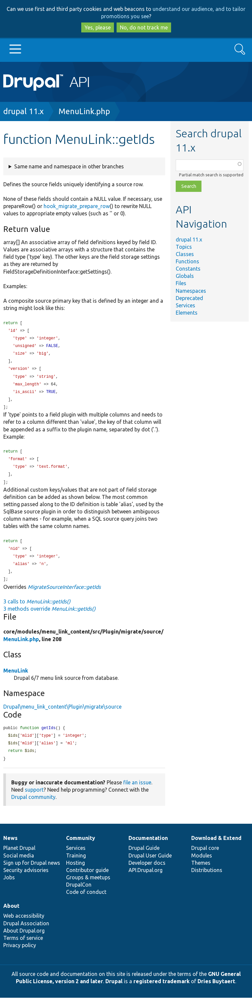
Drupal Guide (144, 857)
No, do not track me (144, 27)
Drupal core (205, 857)
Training (76, 865)
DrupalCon (78, 894)
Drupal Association (26, 933)
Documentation (148, 847)
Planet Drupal (19, 857)
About (11, 915)
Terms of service (23, 947)
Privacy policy (19, 954)
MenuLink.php (84, 111)
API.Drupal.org (145, 879)
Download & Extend (216, 847)
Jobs (9, 887)
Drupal (114, 990)
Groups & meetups (88, 887)
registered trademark (161, 990)
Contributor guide (87, 879)
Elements (187, 313)
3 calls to (36, 609)
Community (80, 847)
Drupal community (33, 806)
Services (185, 305)
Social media (18, 865)
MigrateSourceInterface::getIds (64, 594)
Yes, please (98, 27)
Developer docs (146, 872)
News (10, 847)
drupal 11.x (23, 111)
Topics (184, 247)
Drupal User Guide (150, 865)
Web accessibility (23, 925)
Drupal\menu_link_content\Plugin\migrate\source (62, 714)
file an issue (137, 792)
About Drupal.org (24, 940)
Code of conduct (86, 901)
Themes (200, 872)
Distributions (206, 879)
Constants (188, 269)
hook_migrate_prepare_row (77, 206)
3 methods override (49, 616)
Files (181, 283)
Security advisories (26, 879)
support (34, 799)
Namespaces (191, 291)
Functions (187, 261)
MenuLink (15, 678)
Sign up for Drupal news (31, 872)
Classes (185, 254)
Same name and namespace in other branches (69, 166)
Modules (201, 865)
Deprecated (189, 298)
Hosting (75, 872)
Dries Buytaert (216, 990)
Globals (185, 276)
